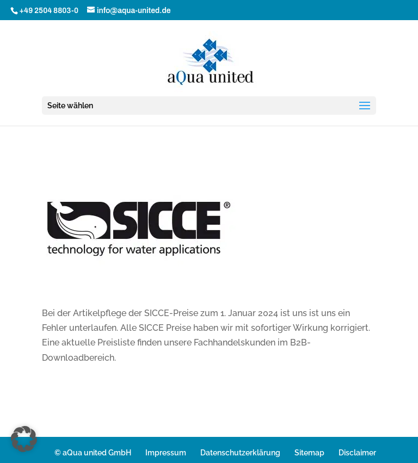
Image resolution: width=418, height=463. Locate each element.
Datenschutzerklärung (240, 452)
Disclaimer (357, 452)
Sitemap (309, 452)
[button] (24, 439)
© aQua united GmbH (92, 452)
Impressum (165, 452)
